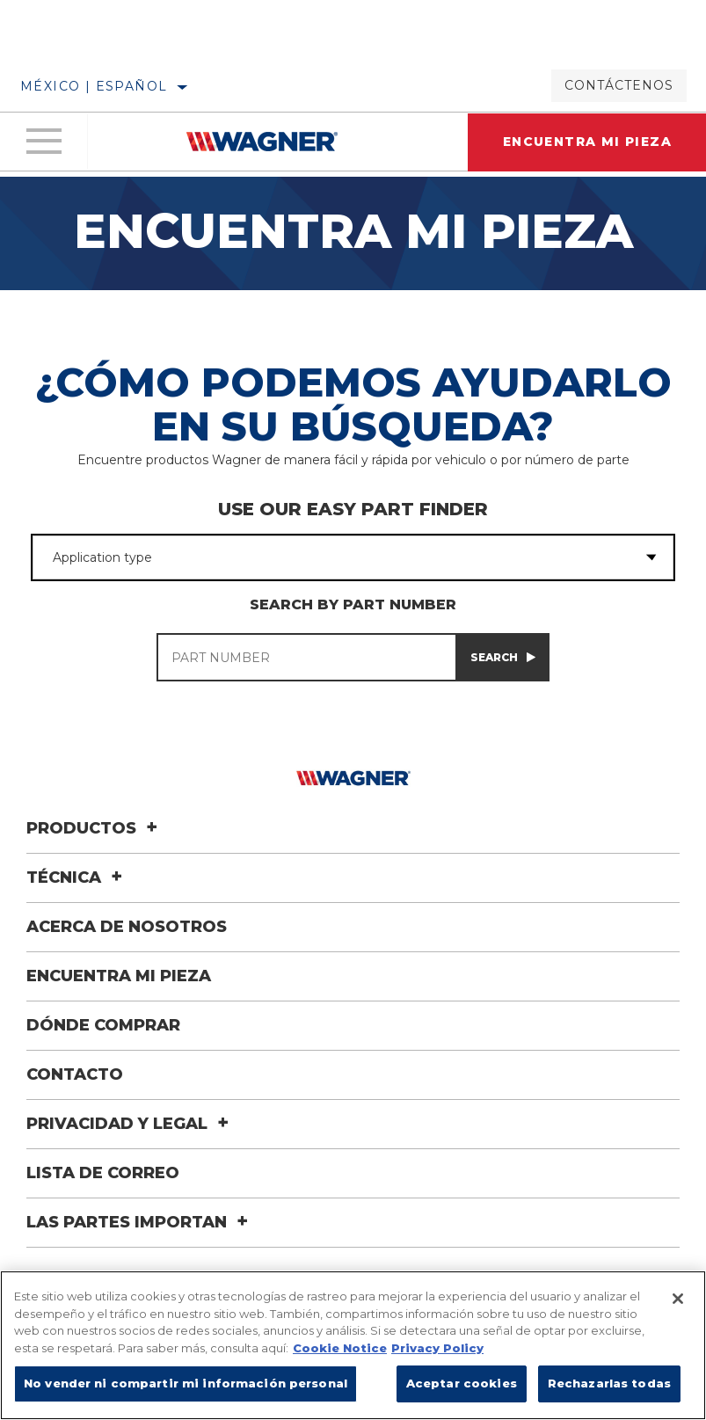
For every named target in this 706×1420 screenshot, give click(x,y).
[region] (353, 1345)
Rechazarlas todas (609, 1383)
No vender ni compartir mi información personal (185, 1383)
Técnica (76, 877)
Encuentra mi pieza (118, 976)
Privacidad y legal (130, 1123)
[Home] (262, 141)
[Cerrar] (678, 1298)
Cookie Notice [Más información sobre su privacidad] (340, 1348)
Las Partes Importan (139, 1222)
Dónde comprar (103, 1025)
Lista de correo (102, 1173)
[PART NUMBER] (305, 657)
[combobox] (330, 557)
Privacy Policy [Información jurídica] (437, 1348)
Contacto (74, 1074)
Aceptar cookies (461, 1383)
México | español (93, 86)
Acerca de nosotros (126, 926)
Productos (94, 828)
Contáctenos (618, 85)
